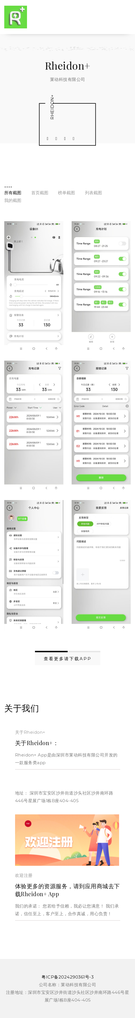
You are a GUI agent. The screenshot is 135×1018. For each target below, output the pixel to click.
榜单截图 (66, 192)
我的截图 (12, 200)
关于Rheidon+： (37, 743)
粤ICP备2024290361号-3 (67, 977)
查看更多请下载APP (68, 658)
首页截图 (39, 192)
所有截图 (12, 192)
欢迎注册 (24, 875)
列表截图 (93, 192)
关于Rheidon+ (30, 732)
